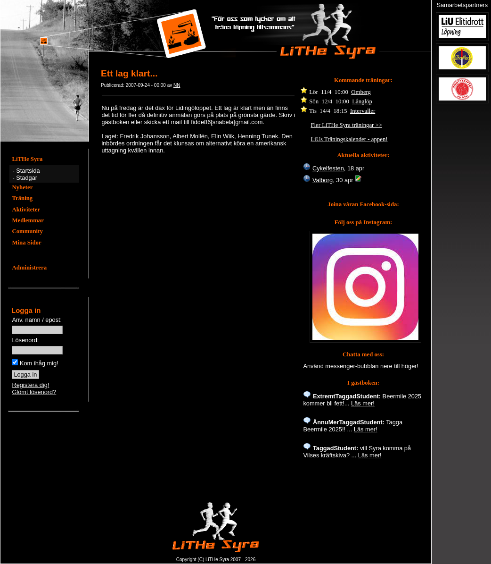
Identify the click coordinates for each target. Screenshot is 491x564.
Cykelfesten (328, 168)
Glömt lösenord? (34, 392)
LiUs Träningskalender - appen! (349, 139)
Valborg (322, 180)
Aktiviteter (26, 209)
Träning (22, 198)
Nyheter (22, 187)
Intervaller (362, 111)
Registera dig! (30, 384)
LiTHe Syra (27, 159)
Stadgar (26, 177)
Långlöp (362, 101)
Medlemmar (28, 220)
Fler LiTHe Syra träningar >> (346, 125)
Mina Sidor (26, 242)
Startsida (28, 170)
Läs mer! (363, 403)
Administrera (29, 267)
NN (176, 85)
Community (27, 231)
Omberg (361, 92)
